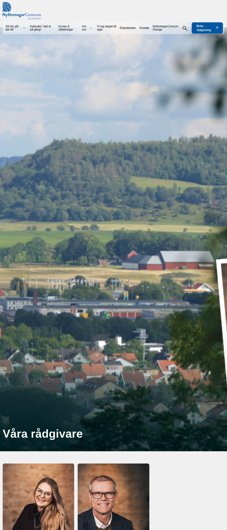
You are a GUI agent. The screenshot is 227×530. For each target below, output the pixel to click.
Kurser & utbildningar (65, 28)
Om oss (84, 28)
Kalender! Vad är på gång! (40, 28)
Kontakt (144, 27)
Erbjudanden (128, 27)
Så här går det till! (12, 28)
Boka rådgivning (207, 28)
